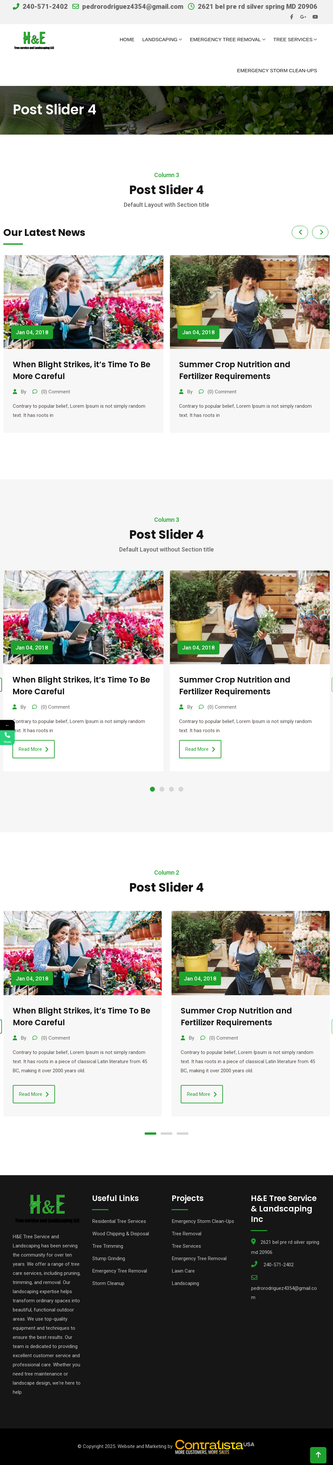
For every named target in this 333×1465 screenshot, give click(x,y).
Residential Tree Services (119, 1221)
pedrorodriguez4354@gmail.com (132, 6)
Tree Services (293, 39)
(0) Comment (55, 392)
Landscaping (159, 39)
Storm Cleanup (108, 1283)
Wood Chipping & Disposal (120, 1234)
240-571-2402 (45, 6)
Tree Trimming (107, 1246)
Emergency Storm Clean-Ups (277, 70)
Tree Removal (186, 1234)
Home (127, 39)
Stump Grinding (108, 1258)
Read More (34, 749)
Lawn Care (183, 1271)
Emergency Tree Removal (225, 39)
